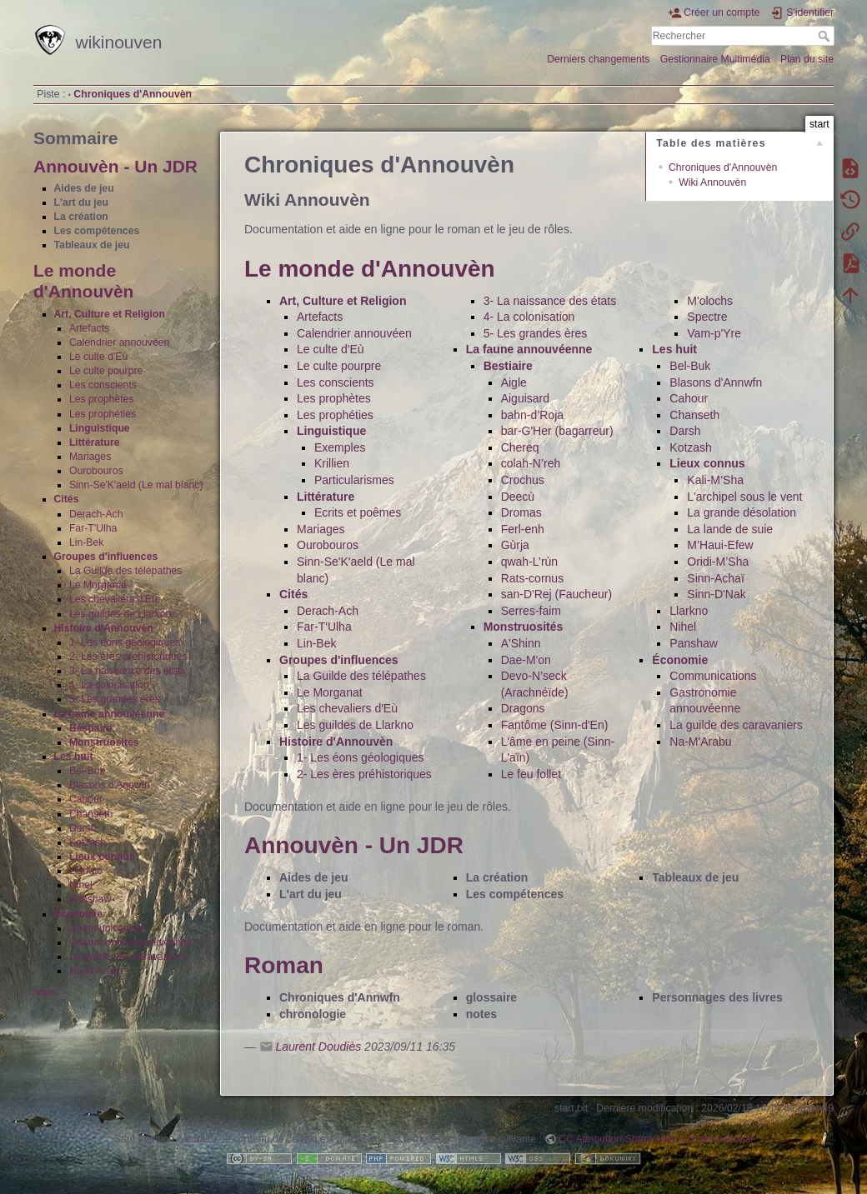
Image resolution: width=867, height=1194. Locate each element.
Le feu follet (531, 774)
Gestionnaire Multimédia (715, 59)
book (44, 992)
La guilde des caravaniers (127, 956)
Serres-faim (531, 610)
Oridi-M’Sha (718, 561)
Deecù (517, 496)
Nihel (81, 885)
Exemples (339, 447)
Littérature (94, 442)
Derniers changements (598, 59)
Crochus (522, 480)
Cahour (86, 799)
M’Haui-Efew (720, 545)
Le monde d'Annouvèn (369, 269)
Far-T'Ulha (93, 528)
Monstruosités (104, 742)
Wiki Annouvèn (712, 182)
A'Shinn (521, 643)
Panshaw (90, 899)
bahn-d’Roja (532, 415)
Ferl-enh (522, 529)
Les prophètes (101, 399)
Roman (283, 965)
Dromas (521, 512)
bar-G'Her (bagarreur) (557, 430)
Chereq (520, 447)
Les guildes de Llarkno (120, 614)
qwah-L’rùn (530, 561)
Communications (107, 928)
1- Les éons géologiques (125, 642)
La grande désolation (741, 512)
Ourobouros (96, 471)
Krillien (331, 463)
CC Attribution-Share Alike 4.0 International (656, 1139)
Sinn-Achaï (715, 578)
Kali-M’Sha (715, 480)
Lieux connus (102, 856)
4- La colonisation (109, 685)
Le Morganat (98, 585)
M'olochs (710, 300)
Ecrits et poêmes (357, 512)
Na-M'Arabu (96, 971)
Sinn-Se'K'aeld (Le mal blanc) (136, 485)
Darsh (83, 828)
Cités (66, 499)
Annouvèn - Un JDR (115, 166)
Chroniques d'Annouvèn (132, 94)
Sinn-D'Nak (716, 594)
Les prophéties (102, 414)
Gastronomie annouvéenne (131, 942)
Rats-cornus (532, 578)
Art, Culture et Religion (109, 314)
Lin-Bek (86, 542)
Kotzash (87, 842)
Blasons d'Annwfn (109, 785)
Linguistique (99, 428)
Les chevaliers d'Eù (113, 599)
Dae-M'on (526, 660)
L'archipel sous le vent (744, 496)
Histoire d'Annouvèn (103, 628)
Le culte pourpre (106, 371)
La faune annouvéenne (109, 714)
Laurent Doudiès (318, 1046)
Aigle (514, 382)
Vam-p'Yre (714, 333)
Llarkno (86, 871)
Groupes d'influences (106, 556)
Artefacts (89, 328)
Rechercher (826, 36)
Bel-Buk (87, 771)
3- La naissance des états (127, 671)
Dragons (523, 708)
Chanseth (91, 814)
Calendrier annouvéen (119, 342)
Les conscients (103, 385)
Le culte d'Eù (98, 356)
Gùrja (515, 545)
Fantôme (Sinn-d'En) (555, 725)
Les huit (73, 756)
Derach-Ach (96, 514)
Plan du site (807, 59)
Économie (78, 914)
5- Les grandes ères (114, 699)
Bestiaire (91, 728)
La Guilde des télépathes (126, 571)
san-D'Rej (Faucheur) (556, 594)
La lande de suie (730, 529)
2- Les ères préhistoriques (128, 656)
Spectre (707, 316)
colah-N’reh (531, 463)
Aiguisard (525, 398)
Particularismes (354, 480)
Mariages (90, 456)
